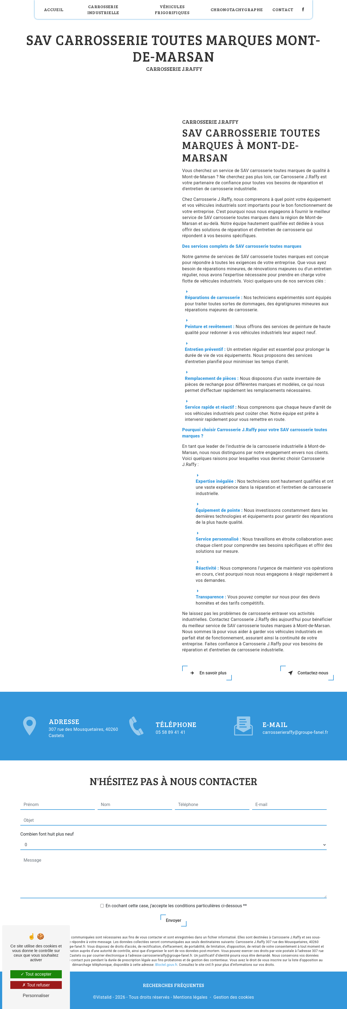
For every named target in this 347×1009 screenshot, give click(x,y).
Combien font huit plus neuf (47, 832)
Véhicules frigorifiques (172, 9)
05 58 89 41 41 (170, 734)
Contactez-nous (307, 673)
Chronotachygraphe (237, 9)
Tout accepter (36, 974)
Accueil (53, 9)
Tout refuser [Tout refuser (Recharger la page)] (36, 985)
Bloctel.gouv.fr (166, 962)
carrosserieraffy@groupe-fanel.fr (295, 730)
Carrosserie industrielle (103, 9)
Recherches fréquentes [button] (173, 985)
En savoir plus (207, 673)
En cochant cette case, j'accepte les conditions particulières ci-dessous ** (176, 903)
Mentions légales (190, 997)
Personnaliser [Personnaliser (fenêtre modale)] (36, 995)
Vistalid (104, 997)
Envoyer (173, 918)
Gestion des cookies (233, 997)
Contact (282, 9)
